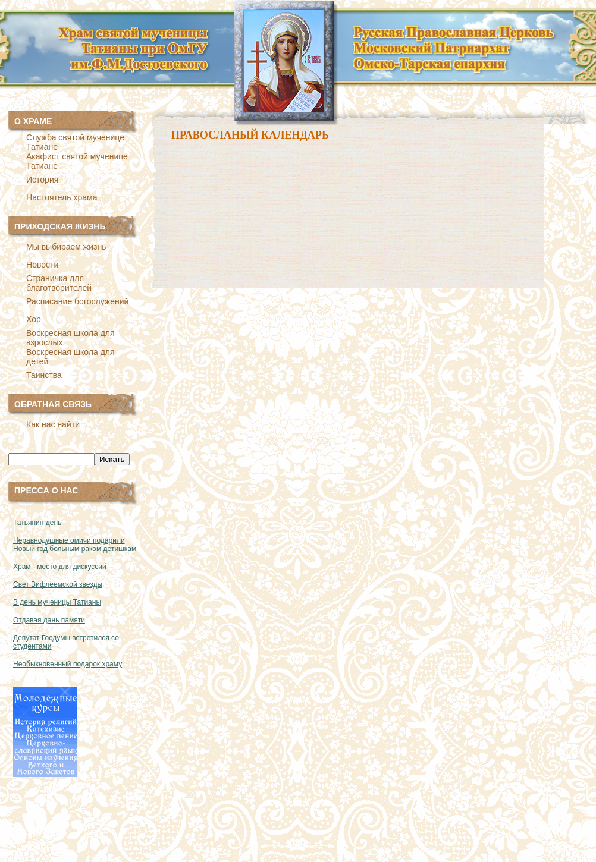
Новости (42, 264)
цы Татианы (81, 602)
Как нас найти (53, 424)
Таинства (44, 375)
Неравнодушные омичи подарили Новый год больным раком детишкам (74, 544)
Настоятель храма (61, 197)
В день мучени (37, 602)
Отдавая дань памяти (49, 620)
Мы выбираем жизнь (66, 246)
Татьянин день (37, 522)
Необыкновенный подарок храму (67, 664)
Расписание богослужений (77, 301)
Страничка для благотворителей (59, 282)
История (42, 179)
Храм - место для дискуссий (59, 566)
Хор (33, 319)
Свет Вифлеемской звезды (57, 584)
